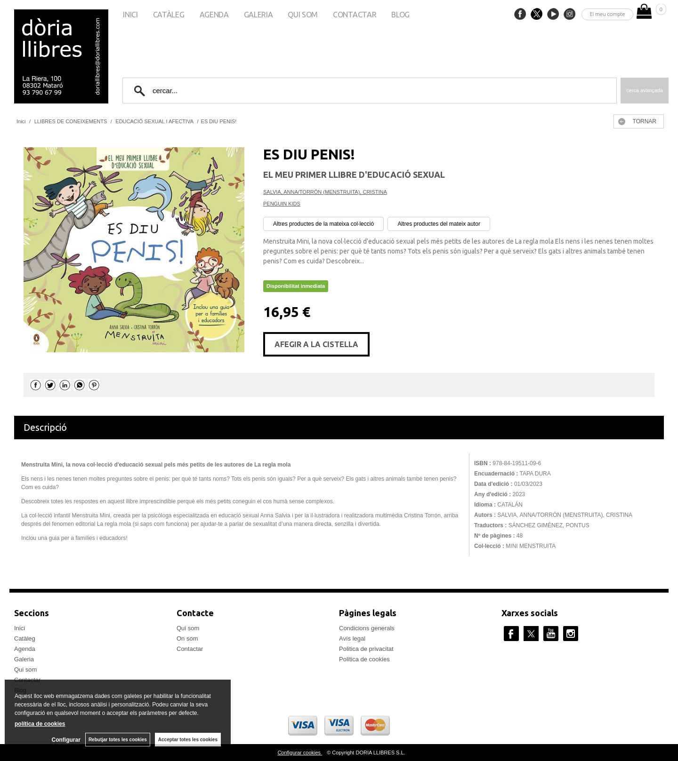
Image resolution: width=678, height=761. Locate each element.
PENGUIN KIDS (281, 203)
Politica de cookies (364, 659)
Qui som (303, 14)
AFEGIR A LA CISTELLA (316, 344)
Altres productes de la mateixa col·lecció (323, 224)
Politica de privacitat (366, 648)
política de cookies (40, 724)
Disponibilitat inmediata (295, 286)
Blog (400, 14)
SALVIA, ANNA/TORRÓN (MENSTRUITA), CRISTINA (325, 192)
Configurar (66, 740)
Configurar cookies (299, 752)
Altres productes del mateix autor (438, 224)
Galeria (258, 14)
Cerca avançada (644, 90)
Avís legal (352, 638)
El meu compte (607, 13)
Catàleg (169, 14)
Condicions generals (367, 628)
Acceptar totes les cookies (188, 739)
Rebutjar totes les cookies (118, 739)
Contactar (354, 14)
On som (187, 638)
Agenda (214, 14)
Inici (130, 14)
